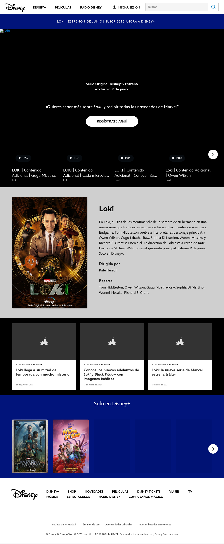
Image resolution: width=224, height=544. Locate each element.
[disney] (24, 495)
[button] (131, 7)
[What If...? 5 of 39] (194, 446)
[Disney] (15, 7)
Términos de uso (90, 525)
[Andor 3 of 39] (112, 446)
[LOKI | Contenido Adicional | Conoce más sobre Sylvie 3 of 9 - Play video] (137, 152)
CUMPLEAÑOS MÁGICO (146, 497)
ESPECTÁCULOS (78, 497)
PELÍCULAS (120, 492)
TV (190, 492)
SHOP (72, 492)
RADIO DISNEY (109, 497)
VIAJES (174, 492)
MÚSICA (52, 497)
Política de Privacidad (64, 525)
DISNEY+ (52, 492)
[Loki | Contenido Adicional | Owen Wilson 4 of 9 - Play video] (189, 152)
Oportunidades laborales (118, 525)
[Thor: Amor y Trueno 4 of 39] (152, 446)
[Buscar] (177, 7)
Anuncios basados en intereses (154, 525)
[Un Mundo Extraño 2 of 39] (71, 446)
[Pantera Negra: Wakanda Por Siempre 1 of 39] (30, 446)
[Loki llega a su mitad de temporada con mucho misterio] (44, 371)
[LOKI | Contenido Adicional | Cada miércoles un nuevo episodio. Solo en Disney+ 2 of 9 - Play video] (86, 152)
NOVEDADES (94, 492)
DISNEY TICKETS (149, 492)
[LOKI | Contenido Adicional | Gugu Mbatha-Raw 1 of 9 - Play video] (35, 152)
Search (213, 7)
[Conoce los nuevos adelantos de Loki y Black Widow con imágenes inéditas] (112, 374)
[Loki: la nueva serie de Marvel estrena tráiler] (180, 371)
